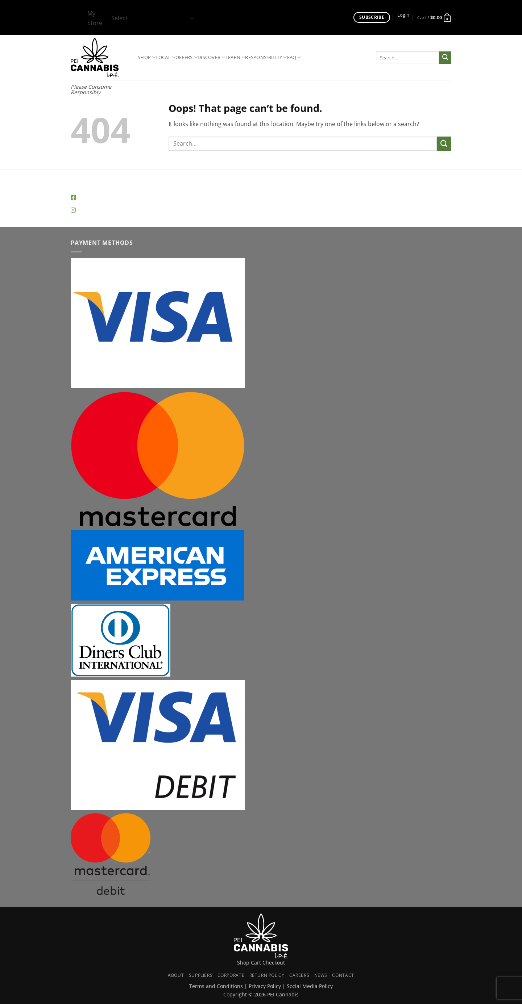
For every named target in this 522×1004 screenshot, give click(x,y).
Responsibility (266, 57)
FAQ (294, 57)
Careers (299, 975)
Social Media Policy (310, 986)
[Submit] (445, 57)
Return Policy (267, 975)
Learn (235, 57)
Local (165, 57)
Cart (256, 962)
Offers (186, 57)
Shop (147, 57)
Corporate (231, 975)
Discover (211, 57)
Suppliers (201, 975)
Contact (343, 975)
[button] (403, 15)
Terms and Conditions (216, 986)
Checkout (273, 962)
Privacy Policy (265, 986)
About (176, 975)
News (320, 975)
